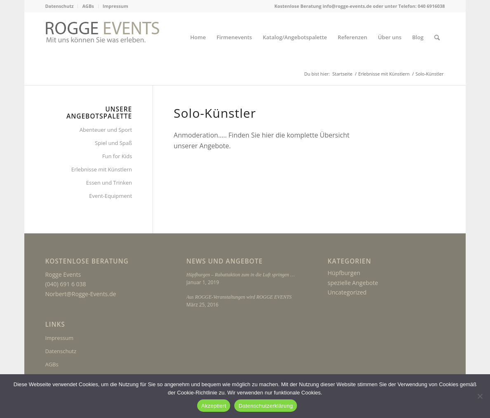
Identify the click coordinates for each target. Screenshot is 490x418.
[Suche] (437, 37)
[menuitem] (61, 6)
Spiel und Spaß (113, 143)
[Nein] (480, 396)
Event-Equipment (110, 196)
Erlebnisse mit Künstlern (101, 169)
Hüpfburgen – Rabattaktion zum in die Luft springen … (240, 275)
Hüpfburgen (343, 273)
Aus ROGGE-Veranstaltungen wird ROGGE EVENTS (239, 297)
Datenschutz (59, 6)
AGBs (88, 6)
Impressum (115, 6)
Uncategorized (346, 292)
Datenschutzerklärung (265, 406)
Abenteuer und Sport (106, 129)
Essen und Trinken (109, 182)
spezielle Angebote (352, 283)
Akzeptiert (213, 406)
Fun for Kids (117, 156)
